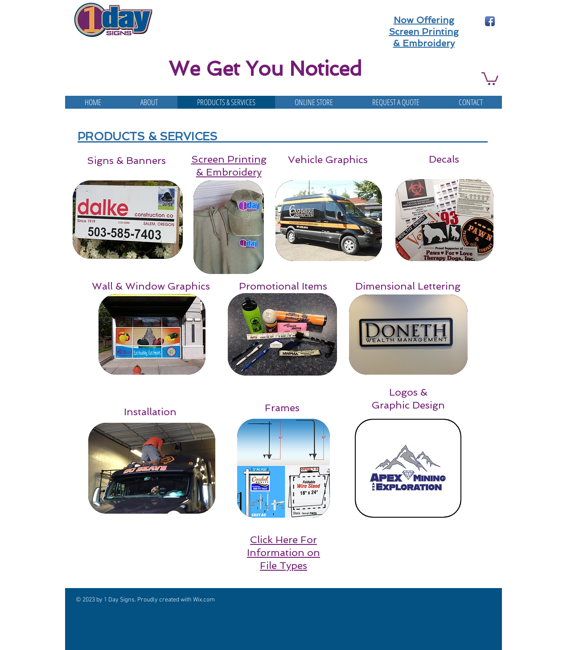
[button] (489, 78)
